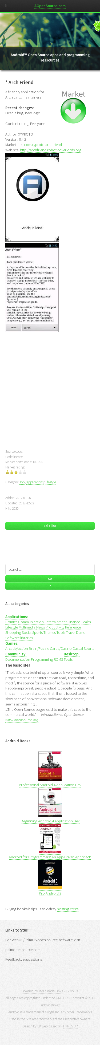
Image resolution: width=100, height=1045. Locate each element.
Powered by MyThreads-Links (42, 991)
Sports (37, 632)
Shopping (13, 632)
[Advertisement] (50, 394)
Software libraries (19, 637)
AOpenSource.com (50, 5)
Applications (34, 482)
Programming (42, 659)
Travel (70, 632)
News (40, 627)
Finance (73, 621)
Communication (31, 621)
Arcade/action (16, 648)
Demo (81, 632)
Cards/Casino (61, 648)
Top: (22, 482)
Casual (78, 648)
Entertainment (56, 621)
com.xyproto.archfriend (43, 144)
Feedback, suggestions (23, 959)
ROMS (58, 659)
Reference (73, 627)
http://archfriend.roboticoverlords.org (50, 150)
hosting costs (67, 909)
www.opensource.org (21, 719)
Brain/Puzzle (39, 648)
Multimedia (27, 627)
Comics (11, 621)
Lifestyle (50, 482)
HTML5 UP (70, 1026)
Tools (61, 632)
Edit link (50, 526)
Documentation (17, 659)
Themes (49, 632)
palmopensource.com (23, 949)
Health (86, 621)
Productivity (55, 627)
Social (26, 632)
